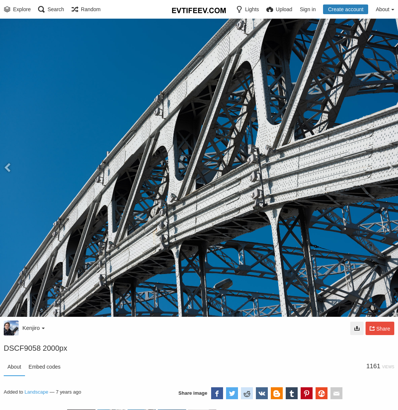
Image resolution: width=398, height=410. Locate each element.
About (14, 367)
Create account (345, 9)
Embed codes (45, 367)
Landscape (36, 392)
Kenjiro (33, 328)
